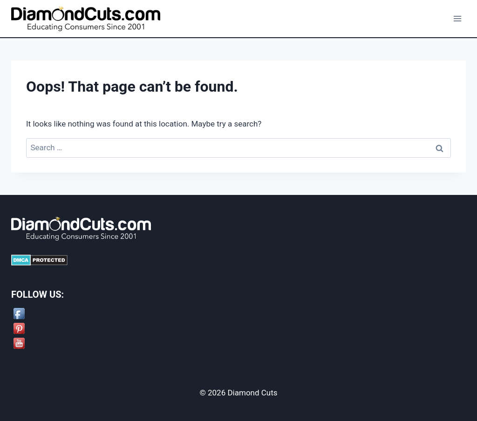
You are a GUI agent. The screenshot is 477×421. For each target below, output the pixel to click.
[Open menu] (457, 18)
